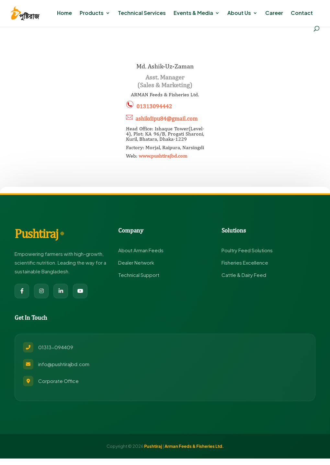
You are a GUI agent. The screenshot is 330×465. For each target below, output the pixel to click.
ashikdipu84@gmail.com (166, 118)
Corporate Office (58, 381)
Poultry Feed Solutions (247, 250)
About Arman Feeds (141, 250)
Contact (302, 13)
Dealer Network (136, 262)
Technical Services (142, 13)
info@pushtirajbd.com (63, 364)
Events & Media (193, 13)
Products (92, 13)
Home (64, 13)
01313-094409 (55, 347)
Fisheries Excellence (245, 262)
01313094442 (154, 106)
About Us (239, 13)
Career (274, 13)
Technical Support (138, 275)
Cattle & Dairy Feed (244, 275)
